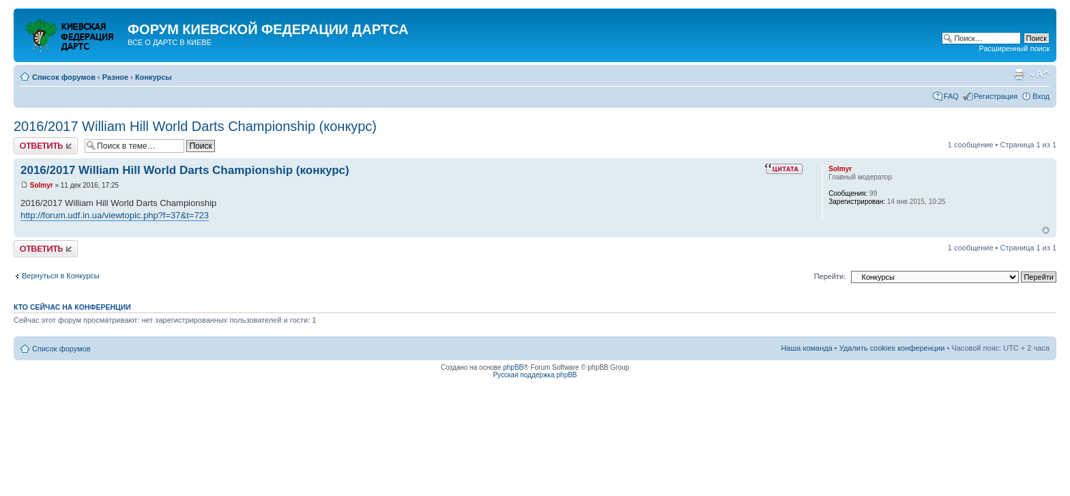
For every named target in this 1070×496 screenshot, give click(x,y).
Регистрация (995, 96)
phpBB (513, 367)
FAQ (951, 96)
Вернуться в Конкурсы (61, 276)
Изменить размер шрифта (1040, 74)
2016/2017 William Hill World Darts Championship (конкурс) (195, 126)
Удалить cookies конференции (892, 348)
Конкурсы (153, 77)
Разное (115, 77)
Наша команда (806, 348)
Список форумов (64, 77)
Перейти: (830, 276)
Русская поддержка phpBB (535, 375)
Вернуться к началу (1046, 230)
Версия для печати (1018, 74)
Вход (1041, 96)
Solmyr (41, 185)
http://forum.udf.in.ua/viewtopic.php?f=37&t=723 (114, 215)
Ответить (46, 145)
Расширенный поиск (1014, 48)
